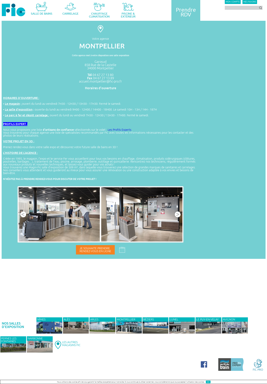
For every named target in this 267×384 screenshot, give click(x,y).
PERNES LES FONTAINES (8, 340)
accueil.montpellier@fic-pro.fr (100, 81)
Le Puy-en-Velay (207, 319)
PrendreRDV (186, 12)
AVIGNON (229, 319)
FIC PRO (258, 364)
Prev (23, 214)
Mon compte (233, 2)
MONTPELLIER (126, 319)
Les (110, 130)
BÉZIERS (148, 319)
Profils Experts (122, 130)
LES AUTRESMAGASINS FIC (71, 343)
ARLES (94, 319)
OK (208, 382)
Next (178, 214)
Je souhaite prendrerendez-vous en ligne (95, 250)
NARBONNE (35, 338)
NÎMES (41, 319)
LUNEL (174, 319)
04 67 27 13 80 (103, 75)
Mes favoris (249, 2)
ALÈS (67, 319)
